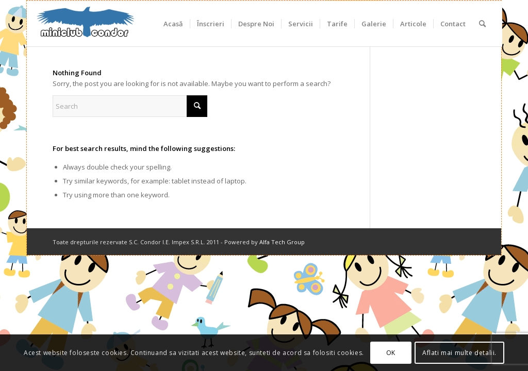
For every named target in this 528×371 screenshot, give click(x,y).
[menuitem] (173, 23)
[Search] (482, 23)
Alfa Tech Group (282, 242)
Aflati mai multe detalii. (459, 352)
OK (390, 352)
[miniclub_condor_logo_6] (86, 23)
